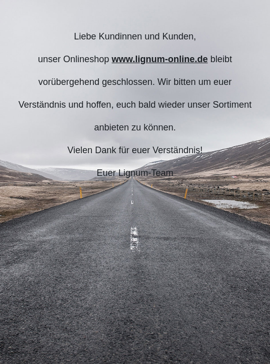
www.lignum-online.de (159, 59)
